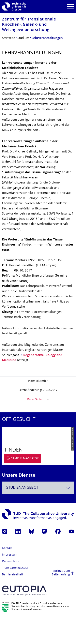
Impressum (9, 555)
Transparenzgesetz (15, 568)
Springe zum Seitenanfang (61, 573)
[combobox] (38, 488)
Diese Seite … (36, 399)
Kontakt (7, 548)
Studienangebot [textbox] (22, 487)
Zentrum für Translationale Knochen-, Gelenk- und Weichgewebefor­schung (29, 25)
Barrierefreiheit (12, 574)
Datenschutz (10, 561)
